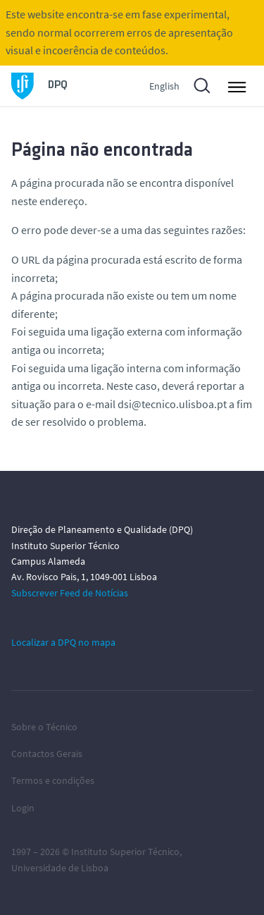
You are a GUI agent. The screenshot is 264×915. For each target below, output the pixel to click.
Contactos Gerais (46, 753)
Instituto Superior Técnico (125, 851)
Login (22, 808)
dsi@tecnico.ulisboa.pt (172, 404)
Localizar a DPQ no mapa (63, 642)
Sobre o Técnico (44, 726)
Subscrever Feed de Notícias (69, 593)
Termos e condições (52, 780)
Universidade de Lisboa (59, 867)
